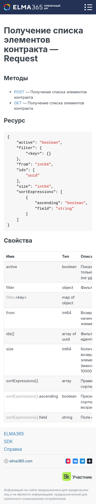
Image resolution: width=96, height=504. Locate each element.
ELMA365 (14, 433)
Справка (13, 449)
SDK (8, 441)
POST (19, 91)
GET (18, 102)
